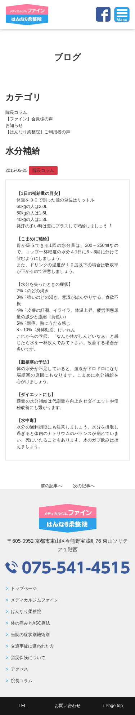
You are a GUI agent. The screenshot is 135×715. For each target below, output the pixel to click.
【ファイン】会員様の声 (29, 118)
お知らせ (14, 125)
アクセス (19, 669)
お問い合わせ (68, 705)
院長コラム (16, 112)
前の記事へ (51, 485)
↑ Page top (112, 705)
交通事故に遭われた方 (32, 646)
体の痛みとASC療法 (30, 623)
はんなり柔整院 (26, 611)
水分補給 (22, 151)
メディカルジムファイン (34, 600)
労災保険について (28, 657)
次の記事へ (84, 485)
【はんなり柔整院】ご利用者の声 (37, 131)
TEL (22, 705)
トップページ (24, 588)
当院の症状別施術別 (30, 634)
